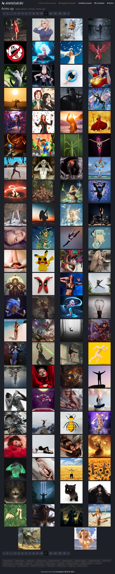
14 (60, 13)
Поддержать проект (67, 3)
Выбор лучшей (85, 3)
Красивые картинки (48, 572)
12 (51, 13)
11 (46, 13)
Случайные (99, 3)
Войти (110, 3)
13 (55, 13)
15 (64, 13)
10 (41, 13)
